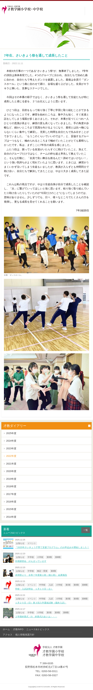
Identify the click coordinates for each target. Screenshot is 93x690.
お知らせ (20, 543)
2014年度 (11, 516)
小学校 (40, 557)
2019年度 (11, 478)
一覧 (85, 530)
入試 (51, 585)
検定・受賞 (42, 571)
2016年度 (11, 501)
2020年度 (11, 471)
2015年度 (11, 509)
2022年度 (11, 456)
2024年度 (11, 440)
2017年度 (11, 494)
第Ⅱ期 (49, 557)
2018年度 (11, 486)
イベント (32, 543)
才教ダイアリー (14, 426)
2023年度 (11, 448)
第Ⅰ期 (68, 585)
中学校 (31, 557)
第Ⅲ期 (58, 557)
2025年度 (11, 433)
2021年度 (11, 463)
